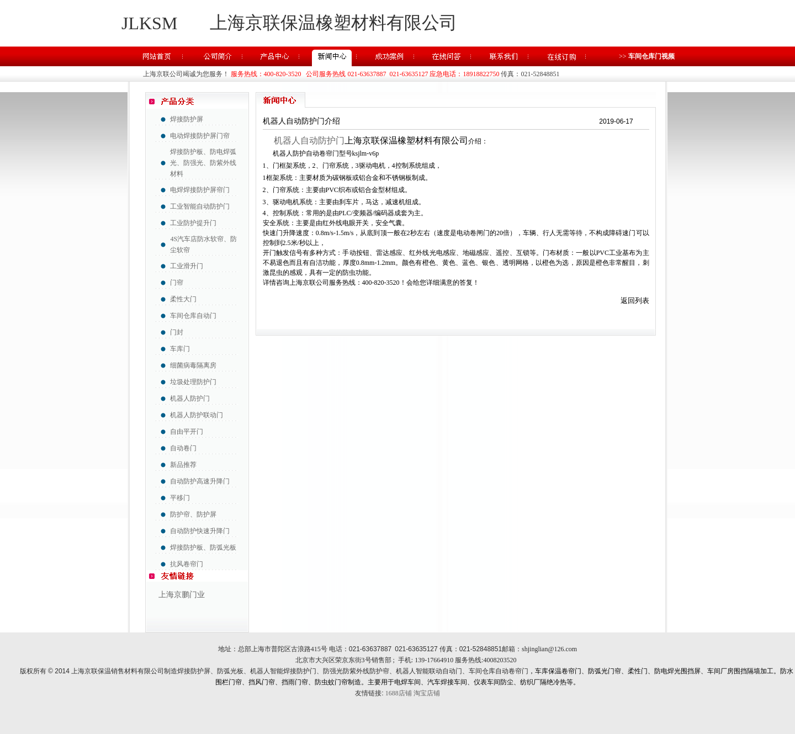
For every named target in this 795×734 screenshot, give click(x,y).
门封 (176, 332)
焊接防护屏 (186, 119)
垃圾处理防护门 (193, 382)
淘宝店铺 (427, 693)
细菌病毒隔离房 (193, 365)
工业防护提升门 (193, 223)
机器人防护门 (190, 398)
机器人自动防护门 (306, 140)
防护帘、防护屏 (193, 514)
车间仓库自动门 (193, 316)
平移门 (180, 498)
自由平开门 (186, 431)
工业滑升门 (186, 266)
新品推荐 (183, 465)
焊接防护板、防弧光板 (203, 547)
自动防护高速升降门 (200, 481)
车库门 (180, 349)
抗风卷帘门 (186, 564)
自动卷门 (183, 448)
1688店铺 (398, 693)
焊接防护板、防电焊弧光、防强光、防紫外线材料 (203, 163)
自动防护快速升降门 (200, 531)
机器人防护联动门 (196, 415)
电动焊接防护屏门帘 (200, 136)
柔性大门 (183, 299)
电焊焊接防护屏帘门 (200, 190)
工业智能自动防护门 (200, 206)
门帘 (176, 282)
